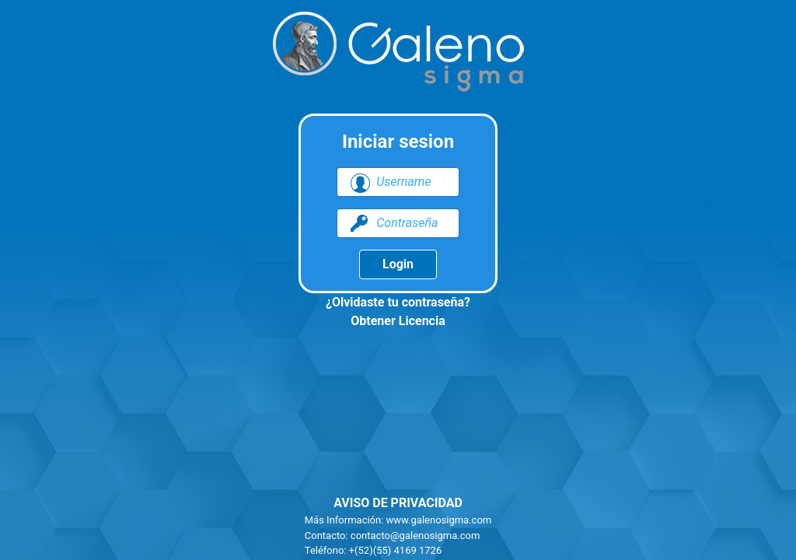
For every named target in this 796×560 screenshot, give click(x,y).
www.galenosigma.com (439, 520)
